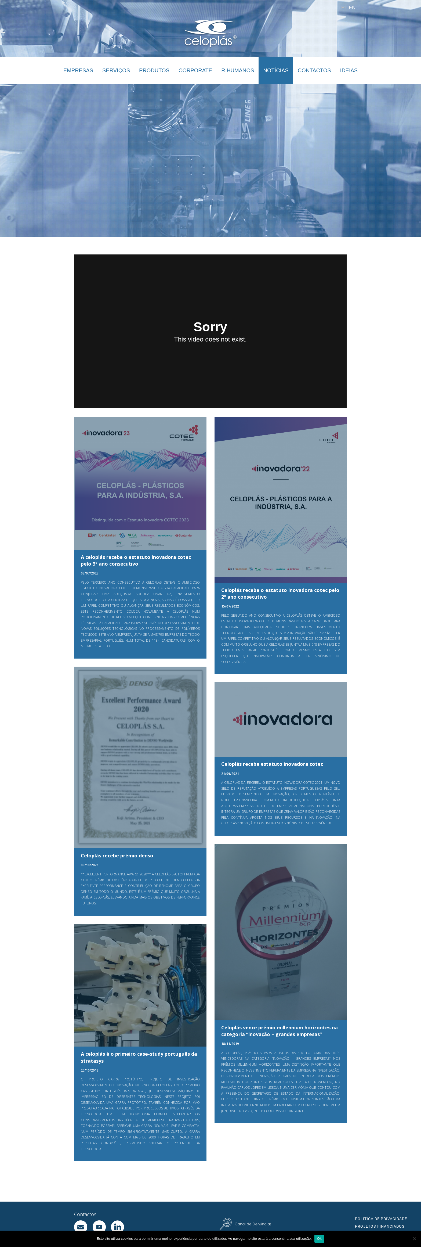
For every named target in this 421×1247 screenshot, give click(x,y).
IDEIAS (349, 70)
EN (352, 7)
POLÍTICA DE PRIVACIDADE (381, 1218)
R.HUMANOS (237, 70)
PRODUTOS (154, 70)
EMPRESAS (78, 70)
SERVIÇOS (116, 70)
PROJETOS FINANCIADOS (380, 1226)
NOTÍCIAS (275, 70)
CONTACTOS (314, 70)
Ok (319, 1239)
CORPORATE (195, 70)
